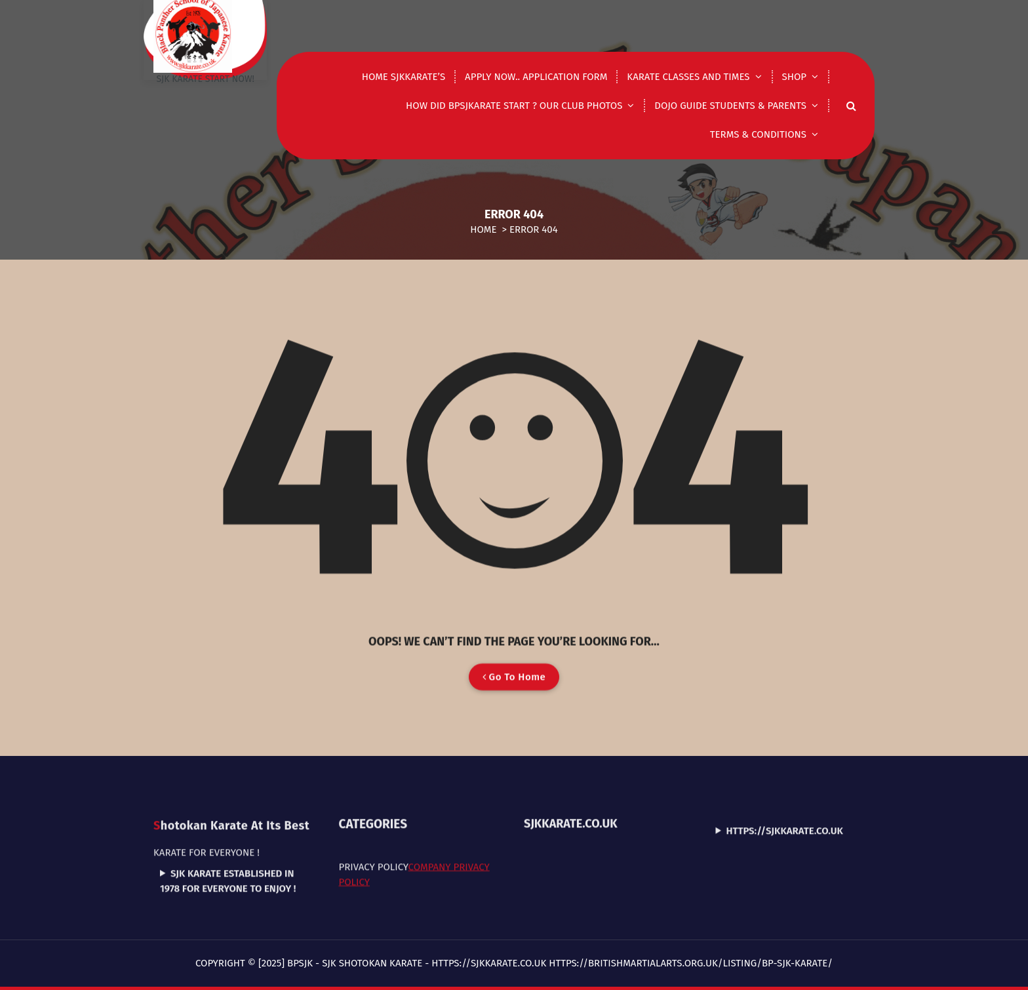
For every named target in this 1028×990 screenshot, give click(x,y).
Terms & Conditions (758, 134)
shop (794, 77)
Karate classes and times (688, 77)
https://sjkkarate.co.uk (784, 788)
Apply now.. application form (536, 77)
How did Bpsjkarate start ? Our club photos (514, 105)
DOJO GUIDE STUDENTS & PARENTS (730, 105)
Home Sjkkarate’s (403, 77)
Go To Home (514, 701)
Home (483, 229)
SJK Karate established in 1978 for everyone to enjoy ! (228, 838)
